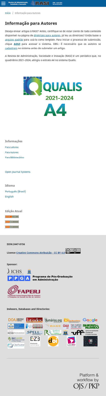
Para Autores (11, 152)
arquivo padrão (14, 39)
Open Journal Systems (17, 171)
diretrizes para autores (47, 35)
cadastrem (11, 48)
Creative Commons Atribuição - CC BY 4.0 (40, 252)
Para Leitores (11, 147)
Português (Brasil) (15, 191)
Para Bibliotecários (14, 157)
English (9, 196)
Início (8, 12)
